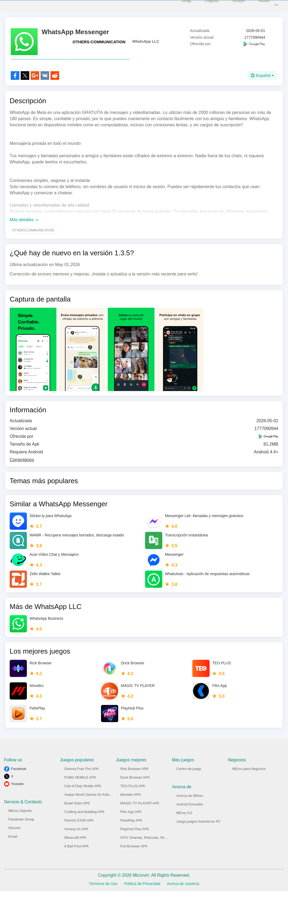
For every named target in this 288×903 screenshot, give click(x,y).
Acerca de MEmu (189, 807)
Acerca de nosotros (183, 895)
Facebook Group (21, 831)
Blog (180, 5)
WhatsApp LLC (145, 41)
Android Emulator (189, 816)
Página (206, 5)
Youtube (17, 796)
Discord (14, 840)
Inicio (258, 5)
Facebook (18, 781)
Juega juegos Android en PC (198, 833)
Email (12, 848)
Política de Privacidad (142, 895)
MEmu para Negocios (249, 781)
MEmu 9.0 (184, 825)
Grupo (233, 5)
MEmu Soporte (20, 822)
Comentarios (22, 471)
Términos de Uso (103, 895)
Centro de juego (188, 781)
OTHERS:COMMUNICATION (99, 42)
